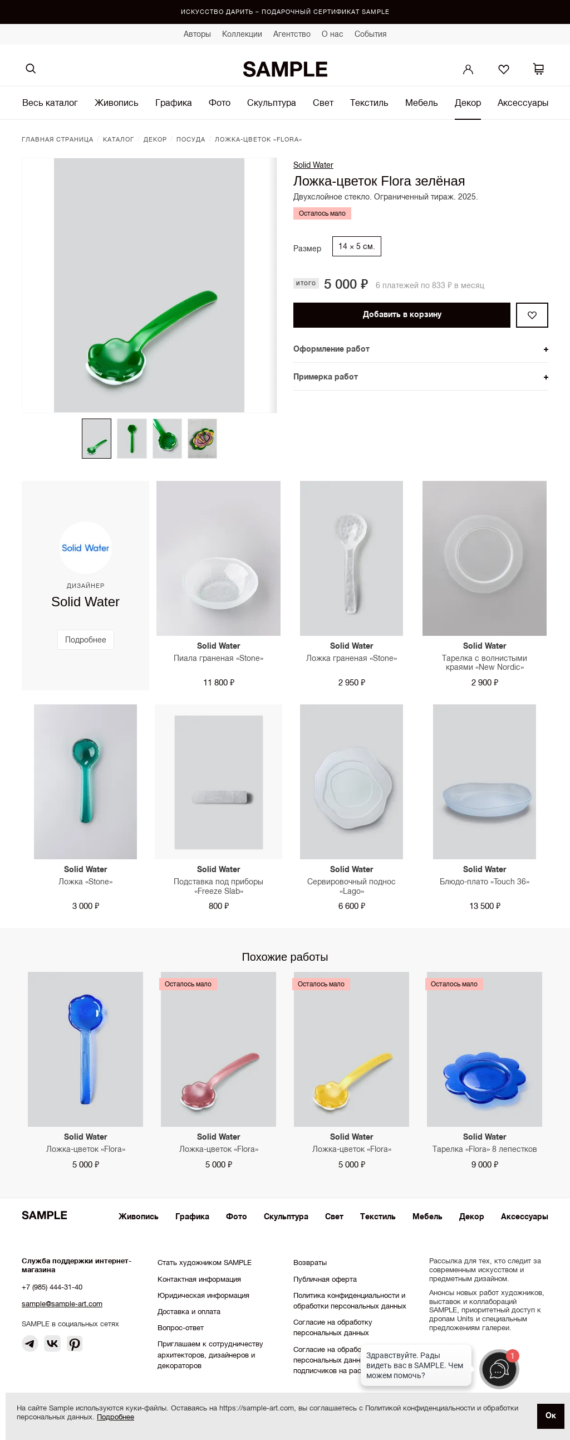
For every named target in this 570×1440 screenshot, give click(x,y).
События (371, 34)
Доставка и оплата (189, 1311)
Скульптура (271, 103)
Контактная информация (199, 1279)
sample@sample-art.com (62, 1304)
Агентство (292, 34)
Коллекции (242, 34)
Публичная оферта (325, 1279)
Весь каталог (50, 103)
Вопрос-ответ (181, 1328)
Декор (468, 103)
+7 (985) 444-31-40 (52, 1287)
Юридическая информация (203, 1295)
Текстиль (369, 103)
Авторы (197, 34)
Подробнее (115, 1417)
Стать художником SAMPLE (205, 1262)
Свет (323, 103)
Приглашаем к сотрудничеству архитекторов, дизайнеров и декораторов (210, 1354)
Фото (219, 103)
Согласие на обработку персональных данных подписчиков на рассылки (337, 1360)
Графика (173, 103)
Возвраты (310, 1262)
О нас (332, 34)
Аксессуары (523, 103)
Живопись (117, 103)
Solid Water (313, 164)
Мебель (421, 103)
